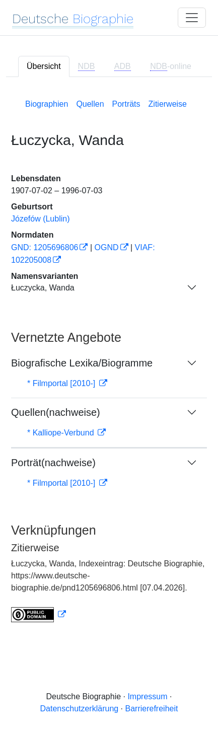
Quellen (90, 104)
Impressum (147, 696)
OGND (107, 247)
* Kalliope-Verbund (61, 432)
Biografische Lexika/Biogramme (82, 362)
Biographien (46, 104)
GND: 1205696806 (44, 247)
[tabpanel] (109, 358)
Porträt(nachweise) (53, 462)
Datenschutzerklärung (79, 708)
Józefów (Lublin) (40, 218)
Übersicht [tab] (44, 66)
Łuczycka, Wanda (43, 287)
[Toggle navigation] (192, 18)
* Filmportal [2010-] (62, 383)
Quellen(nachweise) (55, 412)
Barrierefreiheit (151, 708)
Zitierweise (168, 104)
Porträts (126, 104)
